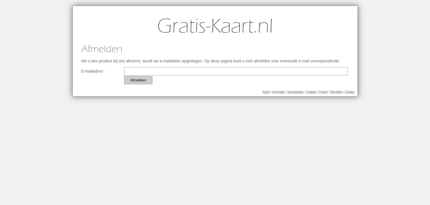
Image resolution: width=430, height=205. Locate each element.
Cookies (311, 91)
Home (266, 91)
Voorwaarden (295, 91)
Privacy (323, 91)
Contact (349, 91)
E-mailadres (92, 71)
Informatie (278, 91)
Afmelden (336, 91)
